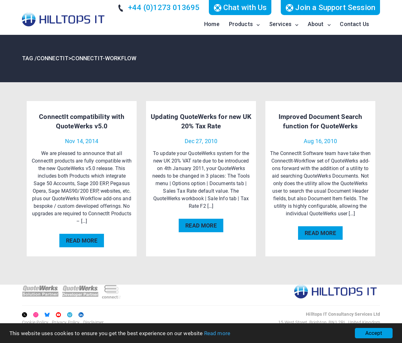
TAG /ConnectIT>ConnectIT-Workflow (79, 58)
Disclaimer (93, 322)
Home (212, 24)
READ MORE (81, 240)
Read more (217, 333)
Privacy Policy (65, 322)
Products (241, 24)
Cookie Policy (35, 322)
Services (280, 24)
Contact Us (354, 24)
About (316, 24)
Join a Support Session (330, 7)
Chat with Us (240, 7)
